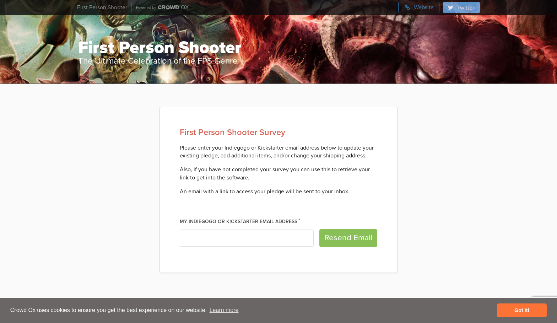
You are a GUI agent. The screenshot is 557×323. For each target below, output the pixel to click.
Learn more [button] (224, 310)
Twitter (460, 7)
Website (419, 7)
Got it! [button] (521, 310)
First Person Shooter (102, 7)
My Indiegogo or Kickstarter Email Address (238, 222)
